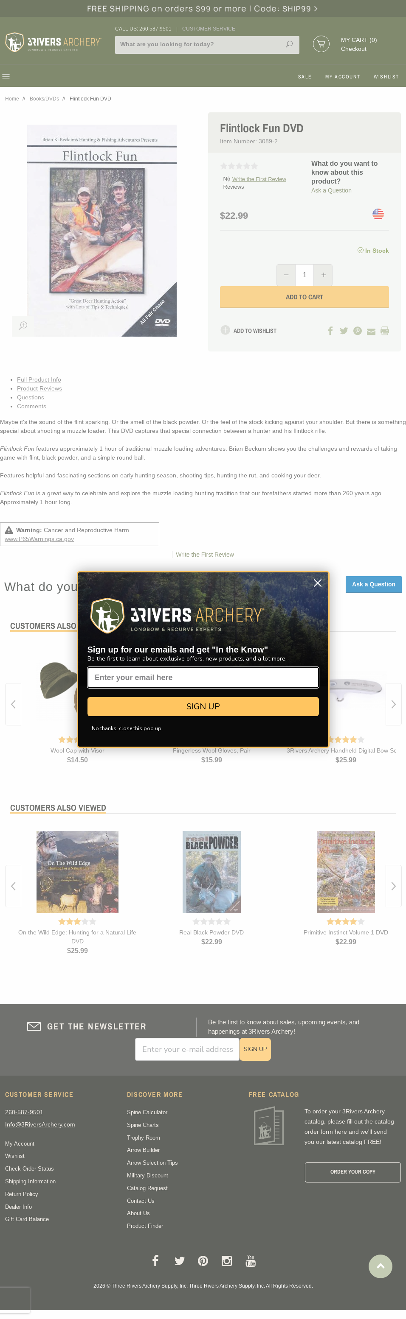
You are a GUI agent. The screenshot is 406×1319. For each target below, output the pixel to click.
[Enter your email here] (203, 677)
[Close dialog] (317, 582)
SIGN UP (203, 706)
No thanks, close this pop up (126, 728)
